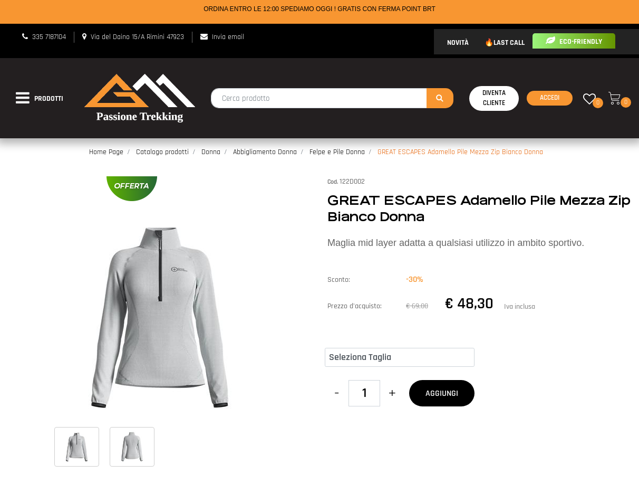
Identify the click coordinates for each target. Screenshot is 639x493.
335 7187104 (49, 37)
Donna (210, 152)
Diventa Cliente (494, 98)
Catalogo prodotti (162, 152)
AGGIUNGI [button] (441, 393)
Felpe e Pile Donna (337, 152)
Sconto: (338, 280)
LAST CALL (509, 43)
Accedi (549, 97)
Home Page (106, 152)
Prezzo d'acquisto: (354, 306)
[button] (440, 98)
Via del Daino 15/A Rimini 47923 (137, 37)
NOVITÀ (458, 43)
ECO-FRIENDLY (574, 41)
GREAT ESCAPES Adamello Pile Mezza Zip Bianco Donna (460, 152)
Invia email (228, 37)
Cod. (332, 182)
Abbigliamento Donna (265, 152)
